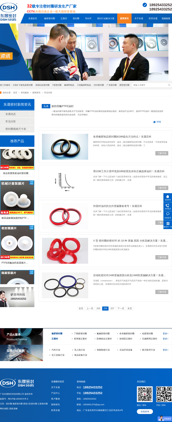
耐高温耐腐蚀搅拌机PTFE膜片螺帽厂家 (22, 219)
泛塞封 (64, 18)
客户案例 (55, 399)
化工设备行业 (58, 355)
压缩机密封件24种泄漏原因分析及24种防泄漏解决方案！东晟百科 (130, 275)
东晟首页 (32, 18)
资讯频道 (25, 92)
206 (105, 308)
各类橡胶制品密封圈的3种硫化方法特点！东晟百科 (122, 136)
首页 (15, 92)
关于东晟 (138, 18)
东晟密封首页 (57, 381)
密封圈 (76, 18)
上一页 (89, 308)
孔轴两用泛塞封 (149, 338)
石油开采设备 (126, 350)
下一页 (120, 308)
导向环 (88, 18)
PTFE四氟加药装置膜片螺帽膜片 (18, 264)
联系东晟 (153, 18)
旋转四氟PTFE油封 (62, 106)
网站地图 (4, 408)
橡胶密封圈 (49, 18)
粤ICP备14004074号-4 (18, 399)
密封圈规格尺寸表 (15, 129)
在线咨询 (145, 411)
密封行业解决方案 (105, 18)
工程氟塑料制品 (84, 85)
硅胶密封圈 (147, 333)
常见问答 (48, 92)
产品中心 (55, 393)
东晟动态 (10, 114)
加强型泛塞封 (125, 338)
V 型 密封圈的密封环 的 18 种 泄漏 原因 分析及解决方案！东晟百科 (130, 240)
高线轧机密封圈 (42, 85)
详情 (158, 122)
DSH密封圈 (99, 85)
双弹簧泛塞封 (80, 338)
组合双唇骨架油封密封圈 (15, 174)
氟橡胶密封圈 (103, 333)
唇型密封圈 (124, 85)
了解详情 (161, 153)
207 (112, 308)
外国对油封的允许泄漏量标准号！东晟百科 (117, 206)
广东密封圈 (112, 85)
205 (98, 308)
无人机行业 (79, 350)
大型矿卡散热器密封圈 (23, 85)
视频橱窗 (166, 18)
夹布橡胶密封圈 (126, 333)
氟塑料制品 (69, 85)
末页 (129, 308)
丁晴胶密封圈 (80, 333)
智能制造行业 (103, 350)
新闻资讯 (124, 18)
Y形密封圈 (56, 85)
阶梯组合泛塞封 (104, 338)
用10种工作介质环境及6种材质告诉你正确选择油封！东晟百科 (129, 171)
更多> (165, 333)
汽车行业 (56, 350)
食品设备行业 (80, 355)
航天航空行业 (148, 350)
